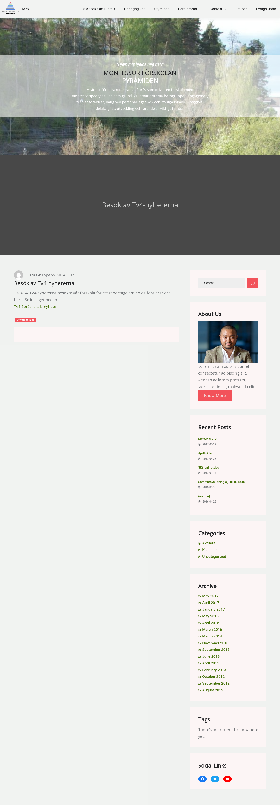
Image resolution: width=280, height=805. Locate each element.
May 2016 (210, 616)
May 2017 (210, 596)
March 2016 (212, 629)
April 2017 (210, 602)
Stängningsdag (208, 467)
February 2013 (214, 670)
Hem (25, 8)
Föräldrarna (187, 9)
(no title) (204, 496)
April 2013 (210, 663)
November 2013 (215, 643)
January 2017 (213, 609)
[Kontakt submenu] (225, 9)
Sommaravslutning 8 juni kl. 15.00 (221, 482)
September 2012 (216, 683)
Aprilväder (205, 453)
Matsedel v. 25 (208, 439)
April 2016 (210, 623)
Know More (215, 395)
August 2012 (212, 690)
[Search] (252, 283)
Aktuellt (208, 543)
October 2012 (213, 676)
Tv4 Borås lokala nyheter (36, 306)
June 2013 (211, 656)
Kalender (209, 550)
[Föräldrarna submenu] (200, 9)
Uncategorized (26, 319)
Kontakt (216, 9)
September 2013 (216, 649)
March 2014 (212, 636)
